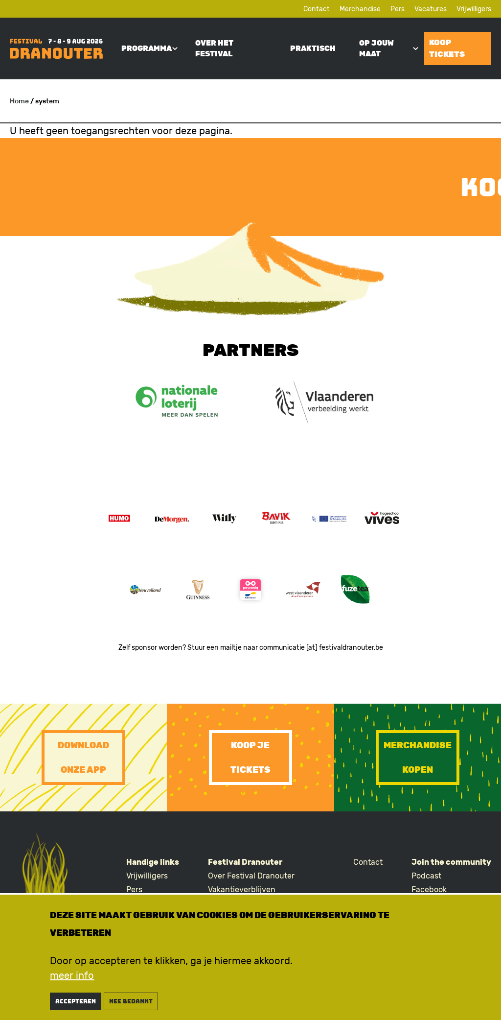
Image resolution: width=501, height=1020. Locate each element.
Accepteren (75, 1002)
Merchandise (360, 9)
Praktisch (313, 48)
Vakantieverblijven (241, 889)
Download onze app (83, 757)
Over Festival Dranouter (251, 875)
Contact (316, 9)
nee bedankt (131, 1002)
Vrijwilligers (473, 9)
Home (19, 101)
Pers (397, 9)
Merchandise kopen (418, 757)
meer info (72, 976)
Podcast (426, 875)
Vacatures (430, 9)
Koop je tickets (250, 757)
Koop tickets (447, 48)
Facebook (429, 889)
